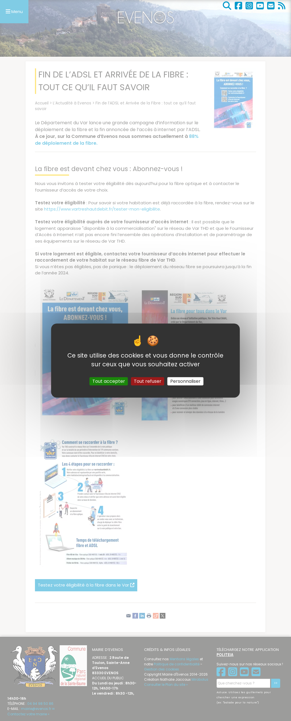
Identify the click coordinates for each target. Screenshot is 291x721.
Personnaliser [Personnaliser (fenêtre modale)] (185, 381)
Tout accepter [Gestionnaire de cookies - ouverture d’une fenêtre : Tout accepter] (108, 381)
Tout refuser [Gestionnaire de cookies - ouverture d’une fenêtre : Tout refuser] (147, 381)
